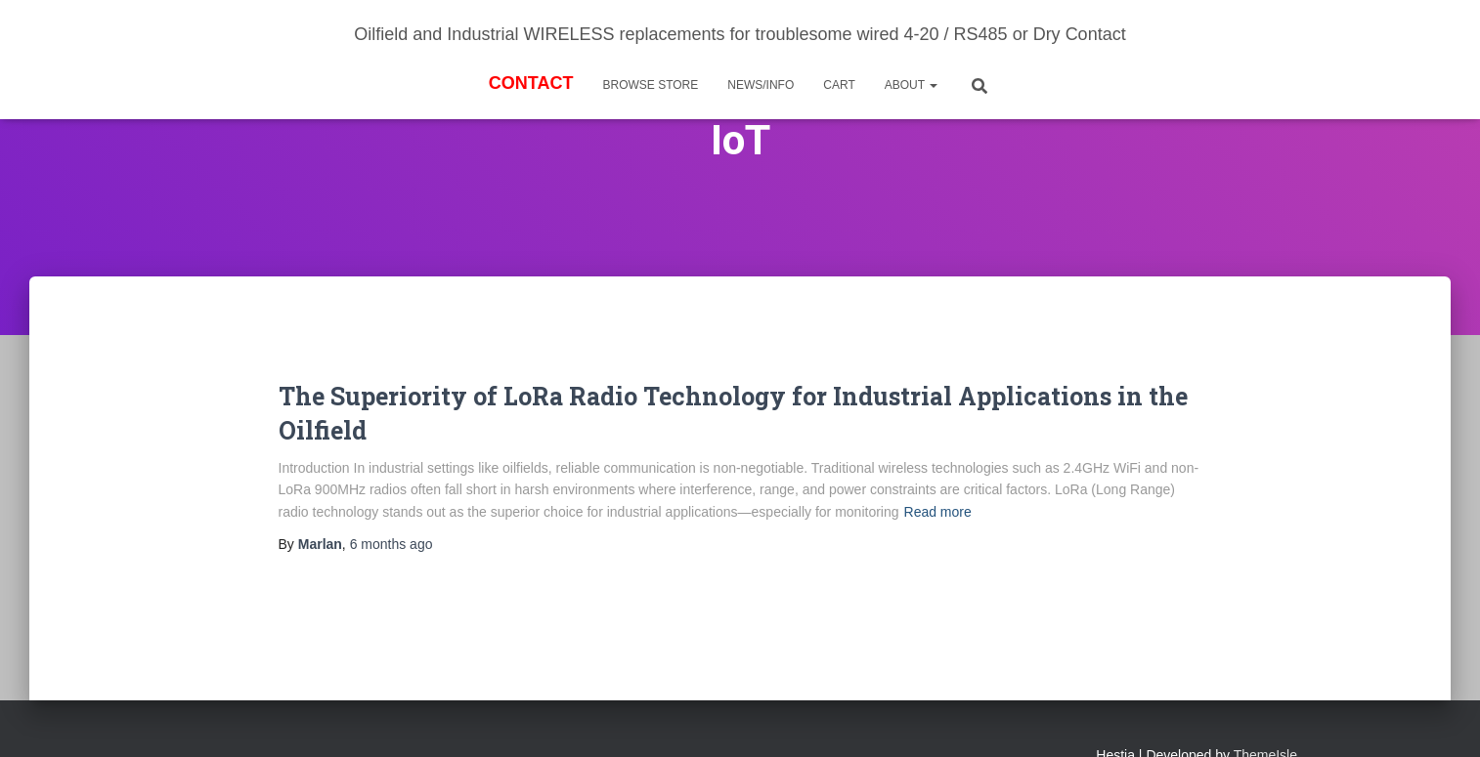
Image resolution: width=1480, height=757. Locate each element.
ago (391, 544)
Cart (838, 85)
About (911, 85)
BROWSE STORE (650, 85)
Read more (938, 512)
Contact (531, 83)
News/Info (760, 85)
